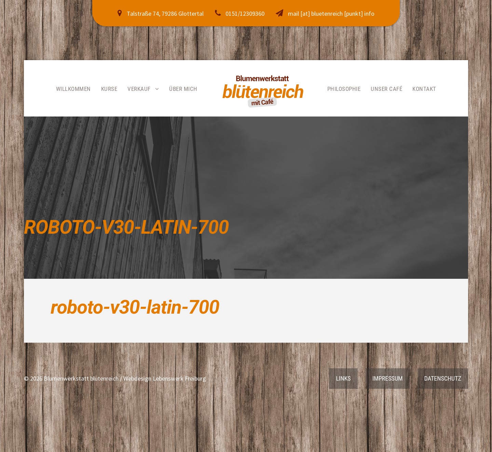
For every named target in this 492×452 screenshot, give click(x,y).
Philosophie (344, 88)
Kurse (109, 88)
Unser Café (386, 88)
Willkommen (73, 88)
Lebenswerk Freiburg (179, 378)
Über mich (183, 88)
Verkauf (139, 88)
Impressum (387, 378)
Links (343, 378)
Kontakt (424, 88)
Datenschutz (442, 378)
